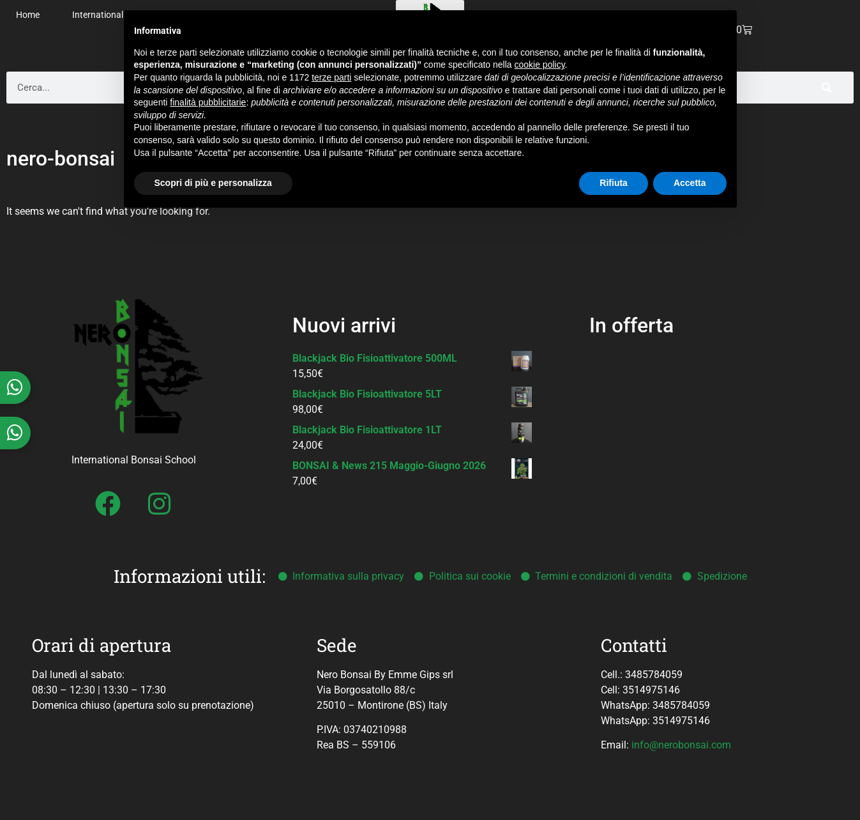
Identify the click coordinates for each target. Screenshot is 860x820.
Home (28, 15)
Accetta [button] (690, 183)
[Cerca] (826, 88)
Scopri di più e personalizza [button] (213, 183)
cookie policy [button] (539, 64)
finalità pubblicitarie (208, 102)
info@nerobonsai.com (681, 745)
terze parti (331, 77)
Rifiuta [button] (614, 183)
